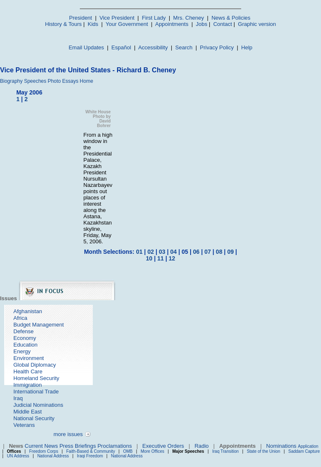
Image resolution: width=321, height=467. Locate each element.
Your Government (127, 24)
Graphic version (257, 24)
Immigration (27, 385)
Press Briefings (77, 446)
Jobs (201, 24)
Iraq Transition (225, 451)
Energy (22, 351)
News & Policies (230, 18)
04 (173, 251)
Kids (93, 24)
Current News (41, 446)
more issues (68, 434)
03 (162, 251)
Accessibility (153, 47)
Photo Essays (63, 81)
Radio (201, 446)
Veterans (24, 425)
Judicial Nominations (38, 405)
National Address (53, 456)
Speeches (35, 81)
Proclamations (114, 446)
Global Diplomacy (34, 365)
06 (196, 251)
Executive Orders (163, 446)
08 (219, 251)
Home (86, 81)
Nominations (281, 446)
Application (308, 446)
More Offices (153, 451)
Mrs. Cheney (188, 18)
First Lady (154, 18)
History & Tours (63, 24)
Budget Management (38, 325)
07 (207, 251)
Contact (222, 24)
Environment (28, 358)
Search (183, 47)
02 (151, 251)
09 (230, 251)
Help (246, 47)
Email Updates (86, 47)
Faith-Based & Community (91, 451)
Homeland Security (36, 378)
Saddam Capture (304, 451)
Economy (24, 338)
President (80, 18)
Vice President (117, 18)
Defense (23, 331)
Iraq (18, 398)
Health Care (27, 371)
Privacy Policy (217, 47)
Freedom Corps (43, 451)
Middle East (27, 411)
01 (139, 251)
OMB (127, 451)
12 (171, 258)
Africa (20, 318)
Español (121, 47)
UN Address (18, 456)
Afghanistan (27, 311)
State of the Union (263, 451)
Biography (11, 81)
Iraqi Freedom (90, 456)
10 (149, 258)
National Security (33, 418)
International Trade (36, 391)
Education (25, 345)
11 (160, 258)
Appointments (172, 24)
